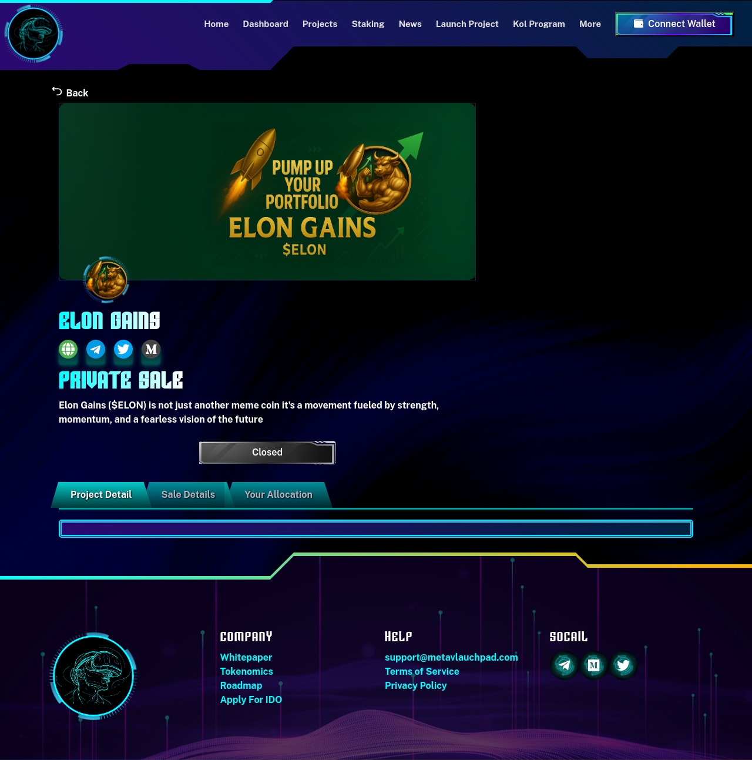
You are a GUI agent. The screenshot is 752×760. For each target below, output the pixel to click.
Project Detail (101, 494)
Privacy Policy (416, 685)
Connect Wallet (675, 23)
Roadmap (241, 685)
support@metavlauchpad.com (451, 657)
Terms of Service (422, 671)
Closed (267, 452)
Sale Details (189, 494)
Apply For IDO (251, 699)
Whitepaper (246, 657)
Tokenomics (246, 671)
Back (69, 93)
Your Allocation (278, 494)
